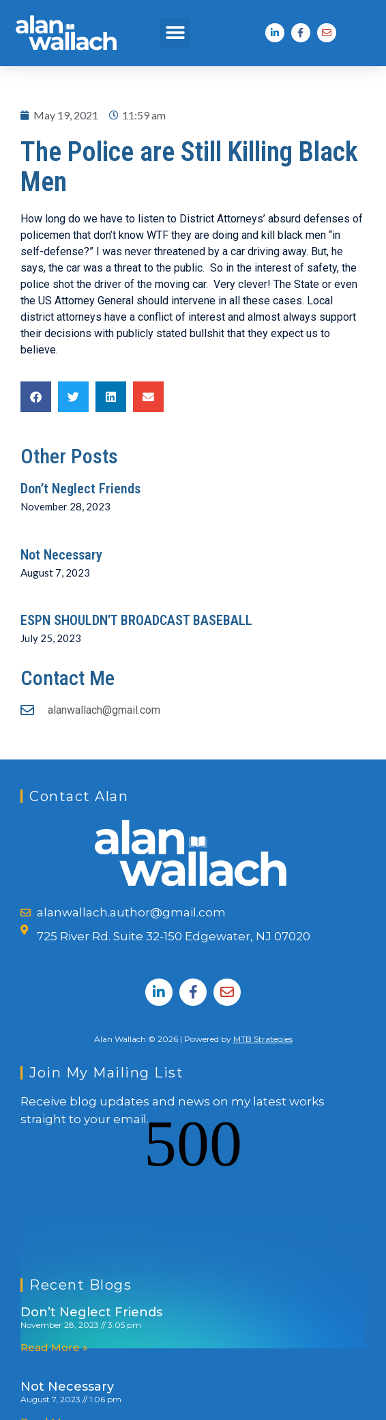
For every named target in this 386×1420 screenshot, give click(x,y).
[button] (175, 33)
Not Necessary (61, 555)
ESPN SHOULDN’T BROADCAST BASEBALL (136, 620)
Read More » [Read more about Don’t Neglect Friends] (54, 1242)
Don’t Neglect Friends (80, 488)
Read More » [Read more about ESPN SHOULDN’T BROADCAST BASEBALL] (54, 1391)
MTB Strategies (263, 1039)
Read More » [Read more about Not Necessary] (54, 1316)
